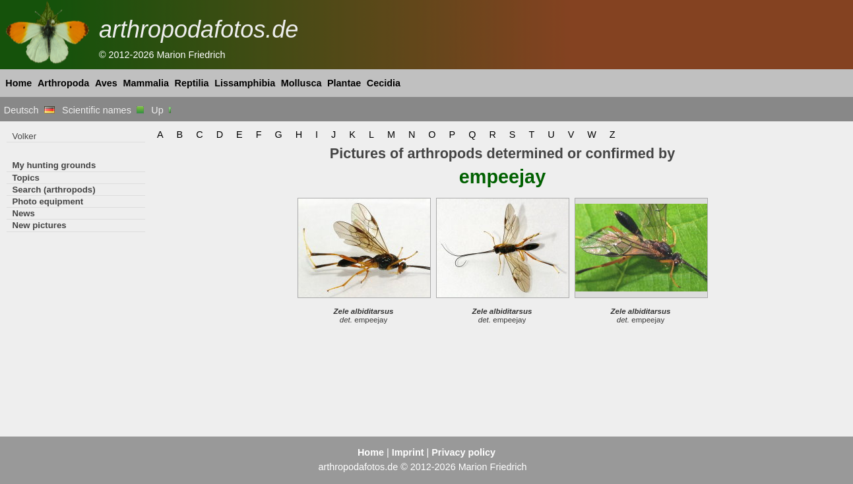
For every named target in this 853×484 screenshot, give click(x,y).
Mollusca (301, 83)
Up (162, 110)
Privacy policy (463, 452)
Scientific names (103, 110)
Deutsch (29, 110)
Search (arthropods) (53, 190)
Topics (26, 178)
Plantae (344, 83)
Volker (24, 136)
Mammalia (146, 83)
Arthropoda (63, 83)
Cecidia (383, 83)
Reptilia (192, 83)
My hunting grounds (54, 165)
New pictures (39, 225)
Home (18, 83)
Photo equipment (47, 201)
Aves (106, 83)
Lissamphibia (244, 83)
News (23, 213)
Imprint (408, 452)
